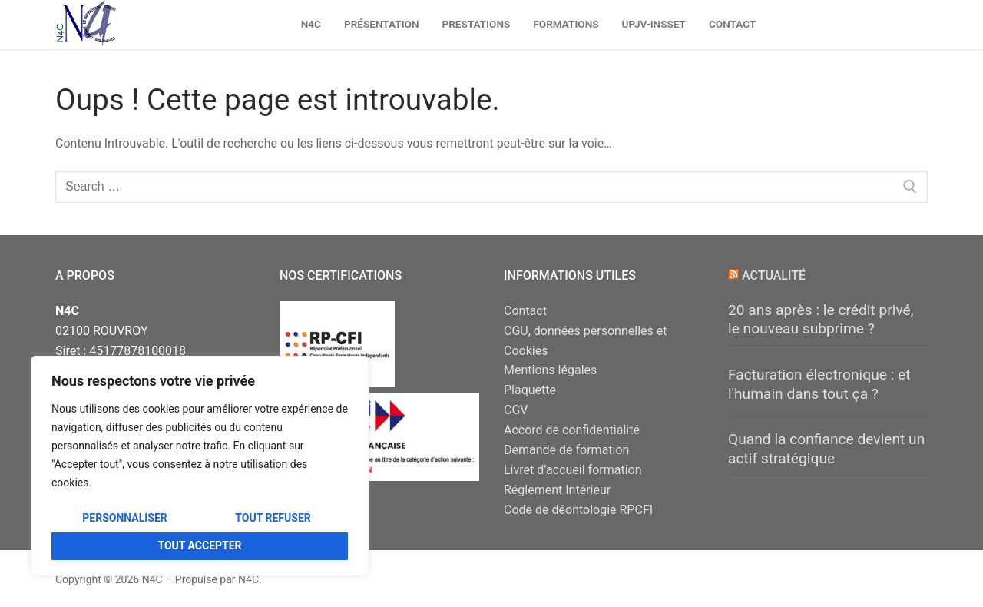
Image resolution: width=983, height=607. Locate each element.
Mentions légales (550, 370)
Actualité (774, 275)
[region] (200, 466)
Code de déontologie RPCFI (578, 510)
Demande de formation (566, 450)
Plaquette (530, 390)
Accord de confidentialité (572, 430)
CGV (516, 410)
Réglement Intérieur (557, 490)
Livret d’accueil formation (573, 470)
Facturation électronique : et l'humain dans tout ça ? (819, 384)
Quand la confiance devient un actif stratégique (826, 448)
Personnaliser (124, 518)
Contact (525, 311)
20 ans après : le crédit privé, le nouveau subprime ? (821, 319)
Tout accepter (199, 545)
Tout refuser (272, 518)
